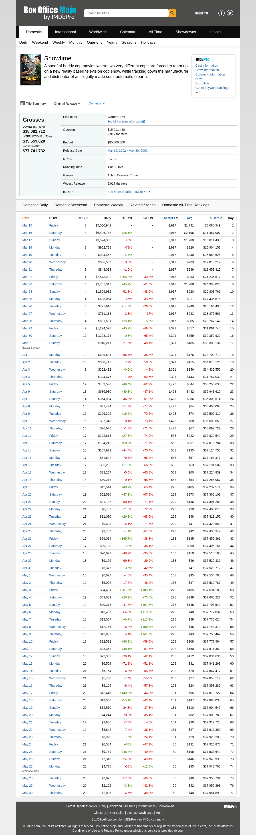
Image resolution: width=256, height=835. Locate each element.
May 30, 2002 (138, 150)
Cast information (207, 65)
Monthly (76, 42)
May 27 (27, 766)
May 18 (27, 700)
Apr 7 (26, 399)
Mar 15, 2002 (117, 150)
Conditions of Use (85, 830)
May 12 (27, 656)
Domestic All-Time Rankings (185, 205)
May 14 (27, 671)
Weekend (40, 42)
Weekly (58, 42)
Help (159, 813)
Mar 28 (27, 321)
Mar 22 (27, 277)
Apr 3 (26, 369)
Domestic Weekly (108, 205)
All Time (155, 32)
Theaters (168, 218)
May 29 (27, 785)
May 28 (27, 778)
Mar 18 (27, 247)
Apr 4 (26, 377)
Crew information (207, 70)
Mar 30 (27, 335)
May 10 (27, 641)
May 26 (27, 759)
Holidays (148, 42)
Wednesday (57, 262)
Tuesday (55, 255)
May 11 (27, 649)
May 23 (27, 737)
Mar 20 (27, 262)
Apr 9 (26, 413)
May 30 (27, 793)
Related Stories (142, 205)
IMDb (146, 819)
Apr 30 (27, 568)
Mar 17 (27, 240)
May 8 (26, 627)
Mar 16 (27, 233)
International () (37, 136)
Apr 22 (27, 509)
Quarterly (95, 42)
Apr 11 (27, 428)
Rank (81, 218)
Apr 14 (27, 450)
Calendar (127, 32)
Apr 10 (27, 421)
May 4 (26, 597)
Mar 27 (27, 313)
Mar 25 (27, 299)
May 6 (26, 612)
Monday (54, 247)
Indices (215, 32)
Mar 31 (27, 343)
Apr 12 (27, 435)
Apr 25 (27, 531)
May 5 (26, 604)
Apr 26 (27, 538)
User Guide (116, 813)
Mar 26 (27, 306)
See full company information (126, 121)
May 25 (27, 751)
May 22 (27, 729)
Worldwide (98, 32)
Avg (190, 218)
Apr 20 (27, 494)
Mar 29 (27, 328)
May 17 (27, 693)
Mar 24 (27, 291)
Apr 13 (27, 443)
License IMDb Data (140, 813)
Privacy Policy (113, 830)
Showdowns (185, 32)
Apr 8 (26, 406)
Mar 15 (27, 225)
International (65, 32)
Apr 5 (26, 384)
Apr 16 (27, 465)
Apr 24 (27, 524)
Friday (53, 225)
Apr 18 (27, 480)
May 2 (26, 582)
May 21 (27, 722)
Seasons (129, 42)
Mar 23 (27, 284)
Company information (210, 74)
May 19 (27, 707)
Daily (23, 42)
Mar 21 (27, 269)
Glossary (100, 813)
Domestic (34, 32)
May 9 (26, 634)
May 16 (27, 685)
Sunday (54, 240)
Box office (202, 83)
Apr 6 (26, 391)
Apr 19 (27, 487)
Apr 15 (27, 457)
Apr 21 (27, 502)
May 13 (27, 663)
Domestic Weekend (70, 205)
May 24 (27, 744)
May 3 (26, 590)
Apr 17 (27, 472)
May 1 (26, 575)
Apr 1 (26, 355)
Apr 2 (26, 362)
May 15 (27, 678)
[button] (214, 90)
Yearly (112, 42)
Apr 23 (27, 516)
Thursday (55, 269)
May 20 (27, 715)
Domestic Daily (35, 205)
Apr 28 (27, 553)
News (199, 79)
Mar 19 (27, 255)
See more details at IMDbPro (129, 192)
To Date (213, 218)
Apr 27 (27, 546)
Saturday (55, 233)
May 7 (26, 619)
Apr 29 (27, 560)
